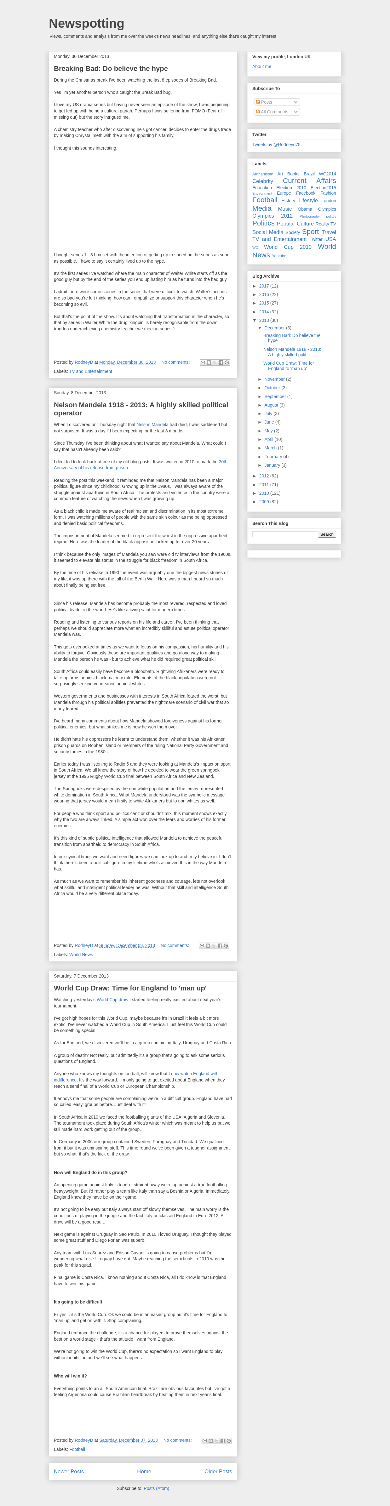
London (328, 200)
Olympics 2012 (272, 216)
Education (262, 187)
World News (81, 954)
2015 (264, 302)
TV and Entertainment (90, 371)
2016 (264, 294)
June (269, 422)
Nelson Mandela (153, 424)
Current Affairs (309, 181)
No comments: (176, 362)
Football (77, 1449)
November (275, 379)
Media (262, 208)
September (275, 396)
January (272, 465)
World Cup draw (112, 999)
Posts (264, 102)
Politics (263, 223)
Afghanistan (262, 174)
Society (293, 232)
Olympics (327, 209)
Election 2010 (291, 187)
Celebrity (262, 181)
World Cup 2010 (288, 247)
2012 (264, 475)
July (268, 413)
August (271, 405)
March (271, 447)
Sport (310, 232)
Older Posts (218, 1472)
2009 (264, 501)
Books (293, 173)
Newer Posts (69, 1472)
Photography (309, 216)
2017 (264, 285)
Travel (329, 232)
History (288, 200)
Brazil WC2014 (320, 173)
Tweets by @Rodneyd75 (276, 144)
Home (144, 1472)
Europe (284, 193)
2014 (264, 311)
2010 (264, 493)
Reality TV (326, 223)
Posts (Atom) (156, 1488)
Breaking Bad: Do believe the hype (111, 68)
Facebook (305, 193)
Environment (262, 193)
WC (255, 247)
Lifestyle (308, 200)
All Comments (272, 111)
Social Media (268, 232)
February (273, 456)
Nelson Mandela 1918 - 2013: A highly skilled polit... (292, 352)
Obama (305, 209)
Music (285, 209)
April (269, 439)
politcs (331, 216)
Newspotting (86, 23)
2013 (264, 320)
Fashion (328, 193)
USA (330, 239)
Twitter (316, 239)
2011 (264, 484)
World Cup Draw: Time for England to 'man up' (130, 988)
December (275, 327)
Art (280, 173)
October (272, 387)
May (269, 430)
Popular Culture (295, 224)
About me (261, 66)
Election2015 (323, 187)
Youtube (279, 256)
